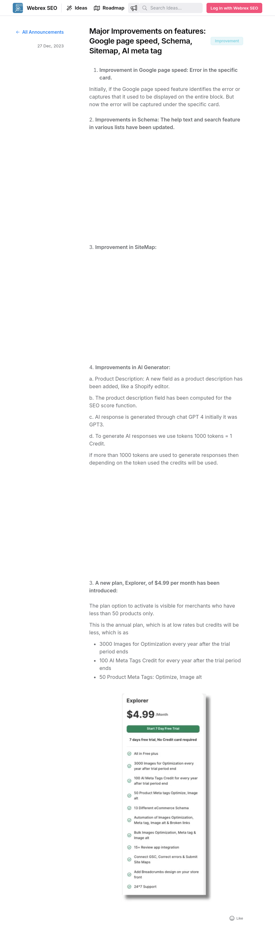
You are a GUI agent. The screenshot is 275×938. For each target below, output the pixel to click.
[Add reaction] (236, 918)
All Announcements (39, 32)
